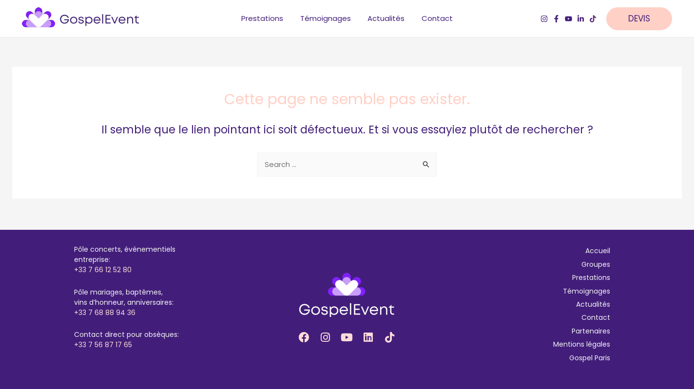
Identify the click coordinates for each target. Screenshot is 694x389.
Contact (595, 317)
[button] (644, 19)
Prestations (591, 277)
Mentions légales (581, 344)
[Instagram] (544, 19)
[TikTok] (593, 19)
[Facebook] (556, 19)
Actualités (593, 304)
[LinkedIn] (580, 19)
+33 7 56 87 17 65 (103, 345)
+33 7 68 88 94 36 (104, 312)
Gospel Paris (589, 358)
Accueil (597, 251)
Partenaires (591, 331)
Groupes (595, 264)
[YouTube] (568, 19)
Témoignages (586, 291)
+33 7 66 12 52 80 (103, 270)
